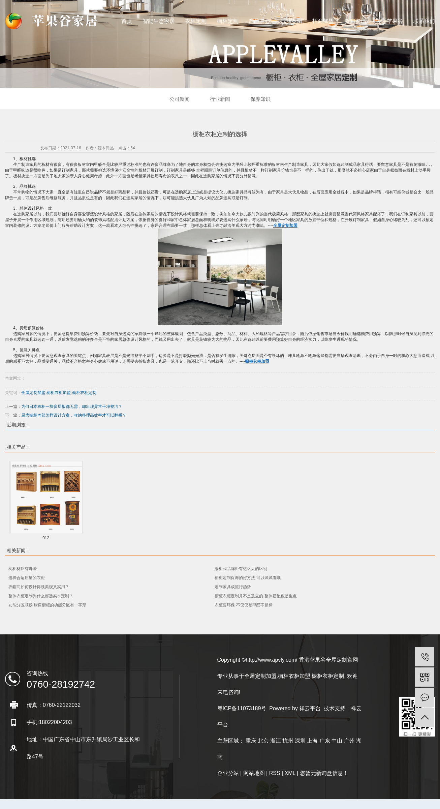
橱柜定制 (228, 21)
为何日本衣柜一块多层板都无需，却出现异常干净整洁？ (71, 406)
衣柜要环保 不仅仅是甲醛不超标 (243, 605)
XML (290, 773)
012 (45, 538)
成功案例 (291, 21)
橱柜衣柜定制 (84, 392)
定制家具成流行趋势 (233, 587)
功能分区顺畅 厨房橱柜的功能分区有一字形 (47, 605)
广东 (324, 741)
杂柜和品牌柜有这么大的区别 (241, 568)
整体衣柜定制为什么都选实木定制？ (40, 596)
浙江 (275, 741)
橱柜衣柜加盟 (58, 392)
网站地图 (254, 773)
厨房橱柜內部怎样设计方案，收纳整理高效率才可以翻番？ (73, 415)
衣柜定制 (196, 21)
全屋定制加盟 (33, 392)
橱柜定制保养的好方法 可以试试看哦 (247, 577)
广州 (349, 741)
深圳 (300, 741)
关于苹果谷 (389, 21)
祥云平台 (310, 708)
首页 (126, 21)
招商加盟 (323, 21)
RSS (274, 773)
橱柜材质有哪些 (22, 568)
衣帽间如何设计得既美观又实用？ (38, 587)
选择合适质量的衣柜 (26, 577)
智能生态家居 (159, 21)
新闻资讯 (355, 21)
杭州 (287, 741)
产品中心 (259, 21)
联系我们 (424, 21)
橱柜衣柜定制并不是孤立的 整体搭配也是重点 (255, 596)
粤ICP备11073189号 (241, 708)
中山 (337, 741)
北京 (263, 741)
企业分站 (228, 773)
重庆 (251, 741)
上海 (312, 741)
